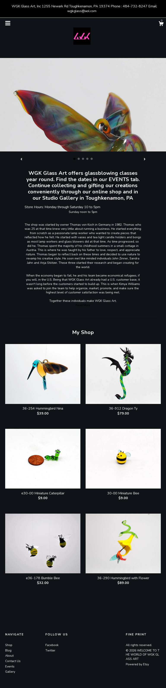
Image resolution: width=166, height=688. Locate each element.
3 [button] (83, 159)
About (9, 656)
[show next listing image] (145, 159)
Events (9, 666)
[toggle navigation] (7, 23)
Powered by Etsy (137, 664)
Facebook (52, 645)
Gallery (10, 672)
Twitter (50, 650)
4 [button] (87, 159)
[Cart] (161, 24)
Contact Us (13, 661)
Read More (82, 305)
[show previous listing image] (21, 159)
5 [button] (92, 159)
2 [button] (79, 159)
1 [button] (74, 159)
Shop (8, 645)
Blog (8, 650)
